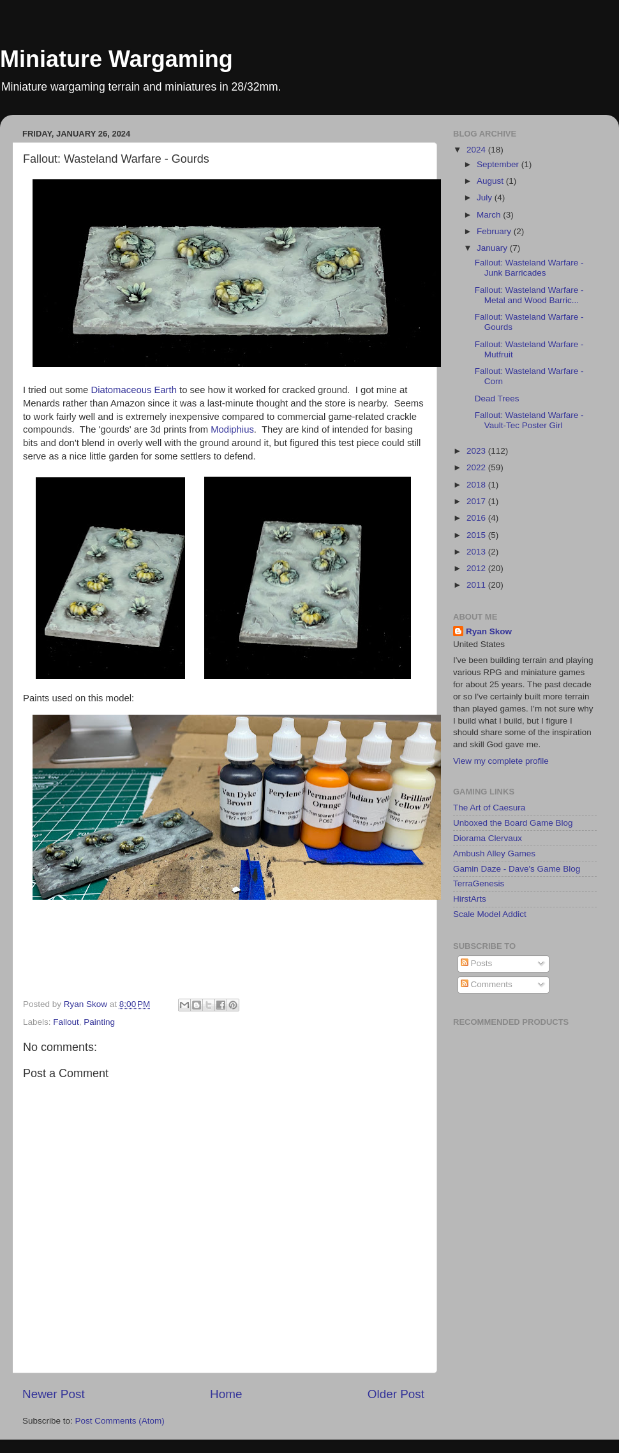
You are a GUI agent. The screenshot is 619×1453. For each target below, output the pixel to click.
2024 (477, 149)
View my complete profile (501, 761)
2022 (477, 467)
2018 (477, 484)
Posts (477, 963)
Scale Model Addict (489, 914)
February (495, 231)
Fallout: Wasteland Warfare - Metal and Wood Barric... (529, 295)
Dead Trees (497, 398)
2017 (477, 501)
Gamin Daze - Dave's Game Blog (516, 869)
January (493, 248)
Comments (486, 984)
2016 (477, 518)
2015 (477, 535)
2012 (477, 568)
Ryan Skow (489, 631)
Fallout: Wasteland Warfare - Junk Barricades (529, 268)
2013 (477, 551)
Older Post (396, 1394)
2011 (477, 585)
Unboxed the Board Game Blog (513, 823)
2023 (477, 451)
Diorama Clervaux (487, 838)
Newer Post (53, 1394)
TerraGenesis (478, 883)
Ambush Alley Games (494, 853)
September (499, 164)
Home (226, 1394)
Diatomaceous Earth (134, 390)
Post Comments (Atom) (120, 1421)
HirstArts (469, 899)
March (490, 215)
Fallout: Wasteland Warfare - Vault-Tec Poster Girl (529, 420)
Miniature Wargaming (116, 59)
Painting (99, 1022)
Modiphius (232, 429)
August (491, 181)
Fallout (66, 1022)
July (486, 197)
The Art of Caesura (489, 807)
